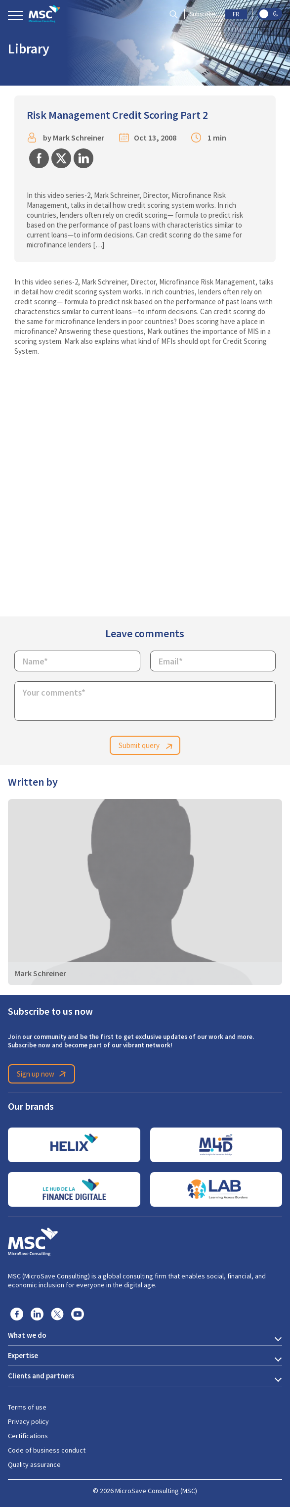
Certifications (28, 1435)
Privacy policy (28, 1421)
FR (236, 14)
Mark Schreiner (78, 138)
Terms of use (27, 1407)
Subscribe (202, 14)
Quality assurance (34, 1464)
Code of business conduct (46, 1450)
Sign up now (43, 1074)
